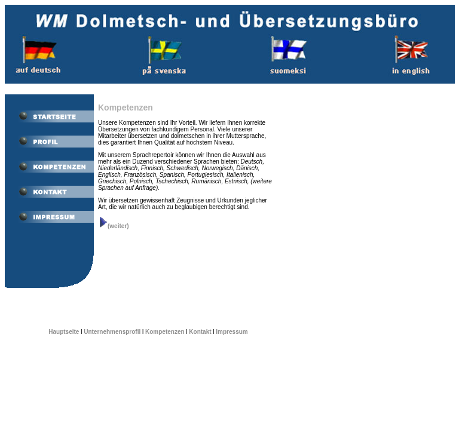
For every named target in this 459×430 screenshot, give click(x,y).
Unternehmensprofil (112, 331)
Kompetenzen (165, 331)
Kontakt (200, 331)
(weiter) (113, 226)
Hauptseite (63, 331)
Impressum (231, 331)
